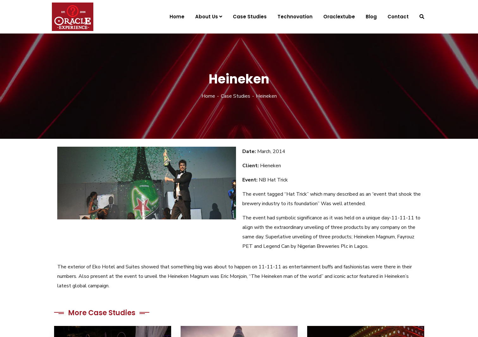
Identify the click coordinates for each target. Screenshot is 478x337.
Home (208, 96)
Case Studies (235, 96)
